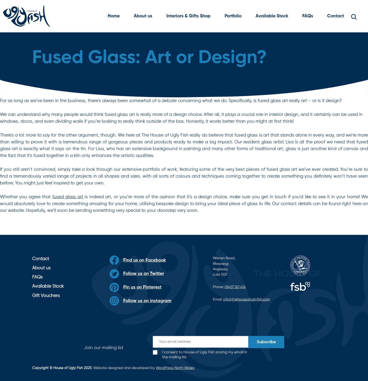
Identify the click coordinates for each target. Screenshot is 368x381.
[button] (354, 16)
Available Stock (272, 16)
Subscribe (266, 342)
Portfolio (233, 16)
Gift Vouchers (46, 295)
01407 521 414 (235, 287)
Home (114, 16)
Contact (335, 16)
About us (143, 16)
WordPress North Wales (175, 368)
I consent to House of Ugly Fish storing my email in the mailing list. (204, 355)
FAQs (307, 16)
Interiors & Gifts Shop (188, 16)
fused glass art (67, 197)
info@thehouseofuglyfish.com (246, 299)
